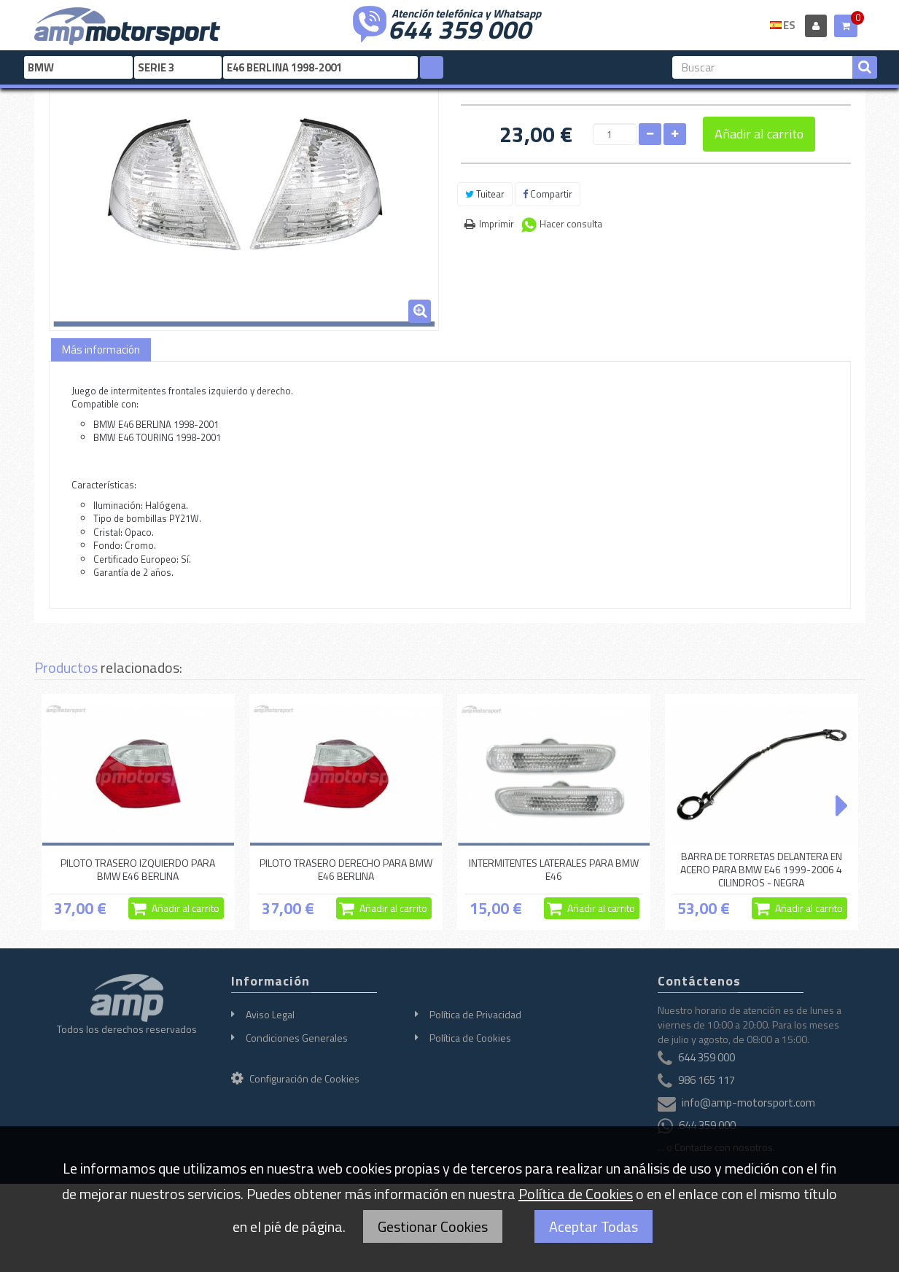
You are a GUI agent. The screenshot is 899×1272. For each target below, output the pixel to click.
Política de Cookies (470, 1037)
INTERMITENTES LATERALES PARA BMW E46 (554, 869)
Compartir (547, 194)
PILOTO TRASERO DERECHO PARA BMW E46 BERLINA (346, 869)
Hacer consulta (571, 223)
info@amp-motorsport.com (748, 1102)
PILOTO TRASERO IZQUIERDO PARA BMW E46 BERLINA (138, 869)
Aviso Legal (270, 1014)
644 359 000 (459, 27)
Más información (101, 349)
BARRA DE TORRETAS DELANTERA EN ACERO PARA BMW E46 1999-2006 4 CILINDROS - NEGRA (761, 869)
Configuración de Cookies (295, 1078)
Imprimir (496, 223)
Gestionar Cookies (433, 1226)
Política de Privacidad (475, 1014)
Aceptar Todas (593, 1226)
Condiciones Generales (297, 1037)
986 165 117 (706, 1080)
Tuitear (485, 194)
